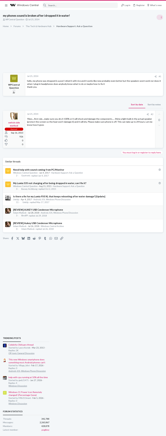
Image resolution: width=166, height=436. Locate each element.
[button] (6, 5)
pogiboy (159, 258)
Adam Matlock (20, 213)
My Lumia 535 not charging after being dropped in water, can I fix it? (49, 183)
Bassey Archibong (29, 189)
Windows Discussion (131, 214)
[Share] (106, 76)
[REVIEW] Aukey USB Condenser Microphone (37, 223)
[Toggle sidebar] (159, 17)
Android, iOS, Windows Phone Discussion (52, 199)
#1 (110, 76)
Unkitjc (16, 199)
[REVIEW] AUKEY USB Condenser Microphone (38, 209)
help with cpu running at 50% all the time (141, 206)
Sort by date (87, 104)
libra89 (24, 215)
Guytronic (25, 175)
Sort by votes (104, 104)
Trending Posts (125, 167)
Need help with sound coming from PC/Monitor (38, 169)
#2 (102, 114)
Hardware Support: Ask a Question (67, 173)
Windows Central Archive (52, 226)
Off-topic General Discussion (135, 182)
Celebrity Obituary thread (134, 173)
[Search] (80, 5)
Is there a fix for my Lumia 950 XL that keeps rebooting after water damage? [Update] (59, 196)
